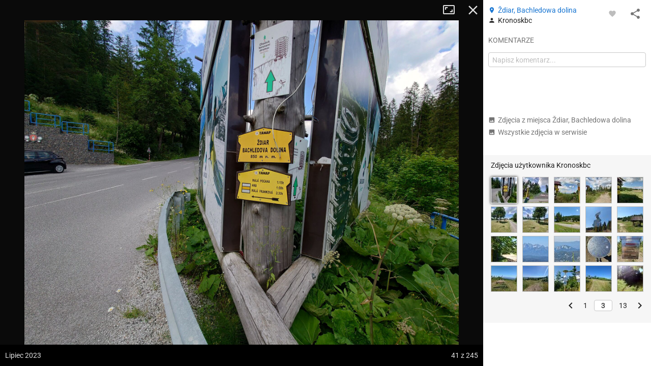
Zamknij (473, 10)
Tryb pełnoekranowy (452, 10)
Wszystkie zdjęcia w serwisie (537, 132)
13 (623, 305)
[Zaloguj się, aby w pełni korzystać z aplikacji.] (612, 13)
